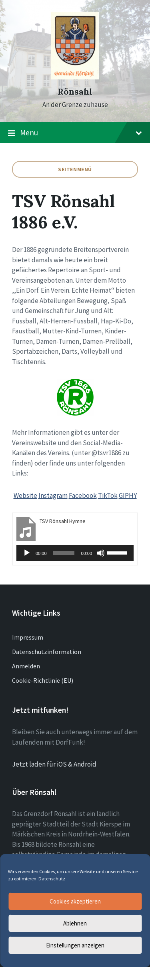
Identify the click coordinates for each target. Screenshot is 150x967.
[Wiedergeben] (27, 553)
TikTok (108, 495)
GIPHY (128, 495)
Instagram (53, 495)
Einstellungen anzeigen (75, 945)
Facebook (83, 495)
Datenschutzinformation (46, 652)
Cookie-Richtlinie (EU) (42, 680)
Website (25, 495)
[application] (75, 553)
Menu (75, 133)
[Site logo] (75, 77)
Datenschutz (51, 879)
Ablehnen (75, 923)
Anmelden (26, 666)
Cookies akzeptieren (75, 901)
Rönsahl (75, 91)
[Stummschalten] (101, 553)
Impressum (27, 637)
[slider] (64, 553)
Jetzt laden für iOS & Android (54, 764)
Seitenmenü (75, 169)
